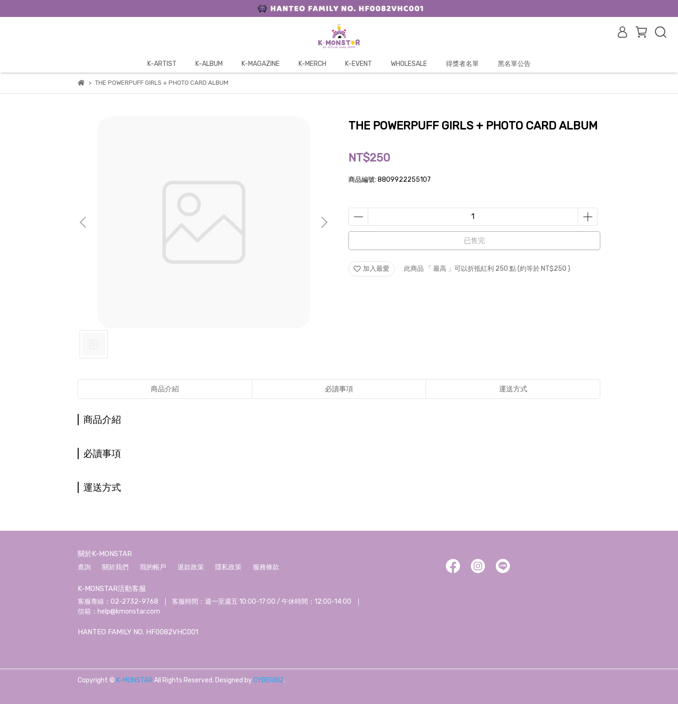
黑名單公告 (514, 64)
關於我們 (115, 567)
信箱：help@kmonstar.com (119, 611)
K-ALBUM (209, 64)
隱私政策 (228, 567)
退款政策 (191, 567)
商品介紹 (165, 389)
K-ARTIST (162, 64)
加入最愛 (371, 269)
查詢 (84, 567)
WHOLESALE (409, 64)
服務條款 (266, 567)
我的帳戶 (153, 567)
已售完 (474, 240)
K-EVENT (358, 64)
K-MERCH (312, 64)
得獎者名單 (462, 64)
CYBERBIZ (268, 680)
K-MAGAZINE (261, 64)
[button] (324, 222)
